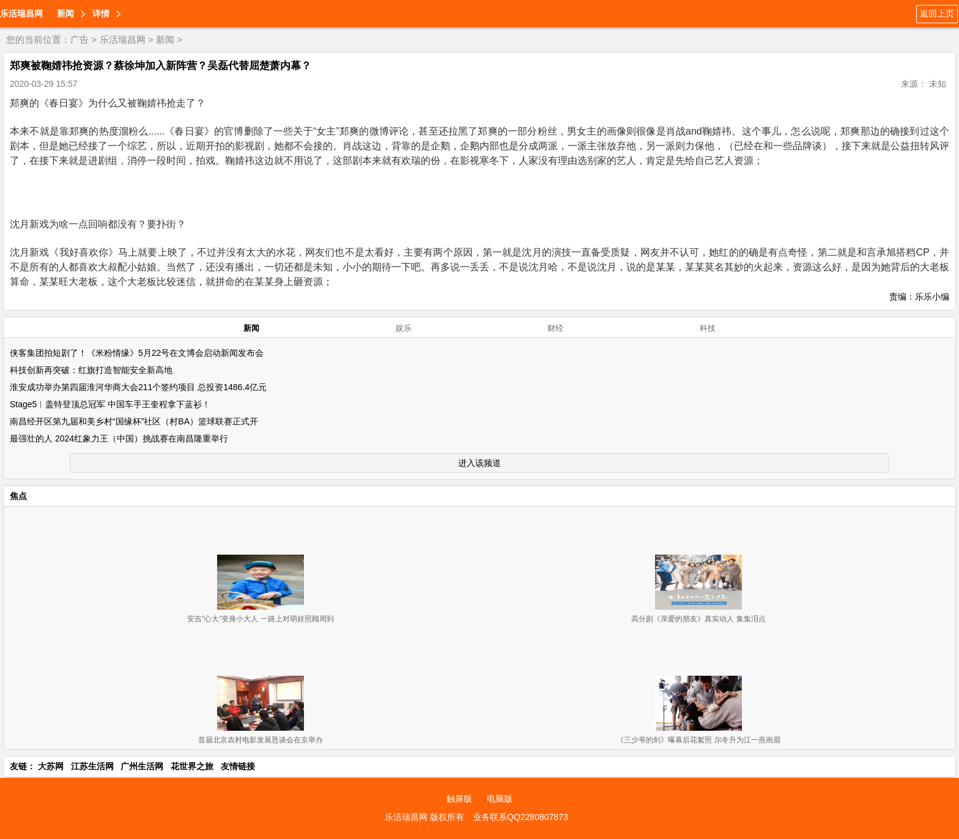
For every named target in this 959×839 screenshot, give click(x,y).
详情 (100, 13)
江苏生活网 (92, 766)
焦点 (18, 496)
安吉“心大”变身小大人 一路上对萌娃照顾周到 (260, 619)
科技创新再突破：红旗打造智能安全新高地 (91, 370)
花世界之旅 (192, 766)
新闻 (65, 13)
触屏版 (459, 799)
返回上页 (937, 13)
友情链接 (238, 766)
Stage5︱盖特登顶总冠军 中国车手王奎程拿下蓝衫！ (110, 404)
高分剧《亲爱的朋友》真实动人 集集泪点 (698, 619)
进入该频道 (479, 463)
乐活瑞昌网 (21, 13)
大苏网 (51, 766)
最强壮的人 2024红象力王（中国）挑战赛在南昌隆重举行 (119, 438)
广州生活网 (141, 766)
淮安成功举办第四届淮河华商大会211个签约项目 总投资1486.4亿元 (138, 387)
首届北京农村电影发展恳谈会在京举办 (260, 740)
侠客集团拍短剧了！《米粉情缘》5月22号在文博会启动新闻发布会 (137, 353)
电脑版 (500, 799)
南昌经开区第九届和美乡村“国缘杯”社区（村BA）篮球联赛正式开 (134, 421)
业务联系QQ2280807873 (520, 817)
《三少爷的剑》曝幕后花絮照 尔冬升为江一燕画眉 (698, 740)
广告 (79, 39)
